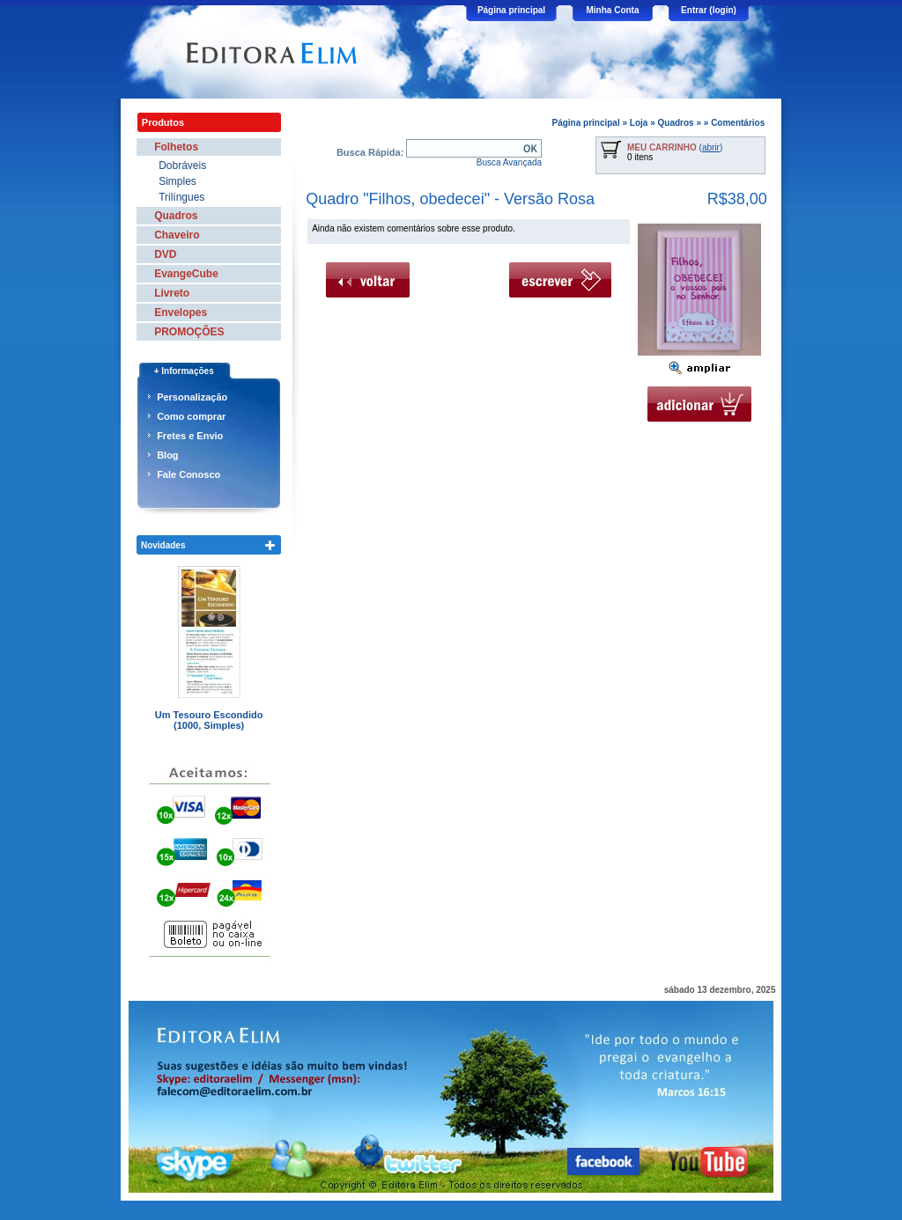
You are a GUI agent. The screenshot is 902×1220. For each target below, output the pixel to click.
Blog (167, 455)
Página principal (511, 10)
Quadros (676, 123)
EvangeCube (186, 274)
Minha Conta (613, 10)
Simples (177, 181)
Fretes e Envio (190, 435)
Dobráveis (182, 165)
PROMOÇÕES (189, 332)
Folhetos (176, 147)
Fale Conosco (188, 474)
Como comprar (191, 416)
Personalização (192, 397)
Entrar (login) (708, 10)
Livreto (171, 293)
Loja (639, 123)
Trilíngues (181, 197)
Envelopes (180, 312)
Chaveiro (176, 235)
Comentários (738, 123)
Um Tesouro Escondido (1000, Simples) (209, 720)
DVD (165, 254)
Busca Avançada (509, 162)
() (674, 147)
